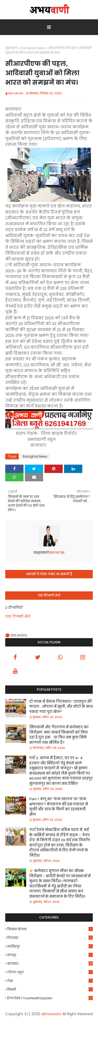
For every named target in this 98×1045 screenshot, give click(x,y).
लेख (50, 981)
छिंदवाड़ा (50, 938)
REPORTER (15, 93)
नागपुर (50, 955)
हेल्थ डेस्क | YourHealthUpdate (50, 998)
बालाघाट (50, 963)
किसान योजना (50, 929)
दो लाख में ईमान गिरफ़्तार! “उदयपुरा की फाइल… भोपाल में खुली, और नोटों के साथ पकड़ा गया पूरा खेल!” (61, 706)
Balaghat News (33, 48)
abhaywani (51, 1014)
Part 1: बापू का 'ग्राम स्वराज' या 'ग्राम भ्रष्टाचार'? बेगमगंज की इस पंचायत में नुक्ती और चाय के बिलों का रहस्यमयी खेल (58, 806)
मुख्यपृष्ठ (11, 48)
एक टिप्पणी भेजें (17, 616)
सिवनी (50, 989)
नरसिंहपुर (50, 946)
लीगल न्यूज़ (50, 972)
